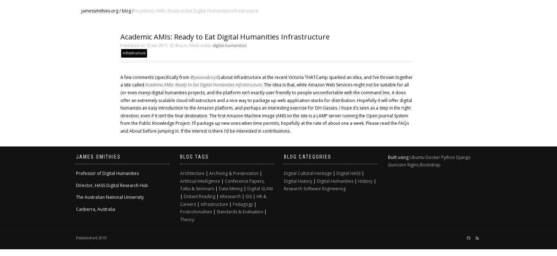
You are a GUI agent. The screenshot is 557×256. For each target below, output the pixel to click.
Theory (187, 220)
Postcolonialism (196, 212)
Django (463, 157)
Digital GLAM (260, 189)
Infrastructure (214, 204)
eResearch (230, 196)
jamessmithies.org (99, 11)
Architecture (192, 173)
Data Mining (231, 189)
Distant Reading (199, 196)
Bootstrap (430, 165)
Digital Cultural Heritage (308, 173)
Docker (433, 157)
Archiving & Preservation (234, 173)
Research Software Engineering (315, 189)
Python (448, 157)
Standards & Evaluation (240, 212)
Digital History (298, 181)
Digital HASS (348, 173)
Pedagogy (243, 204)
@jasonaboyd (204, 77)
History (365, 181)
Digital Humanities (335, 181)
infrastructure (134, 52)
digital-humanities (229, 45)
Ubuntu (417, 157)
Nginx (413, 165)
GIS (248, 196)
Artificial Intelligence (200, 181)
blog (126, 11)
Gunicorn (397, 165)
